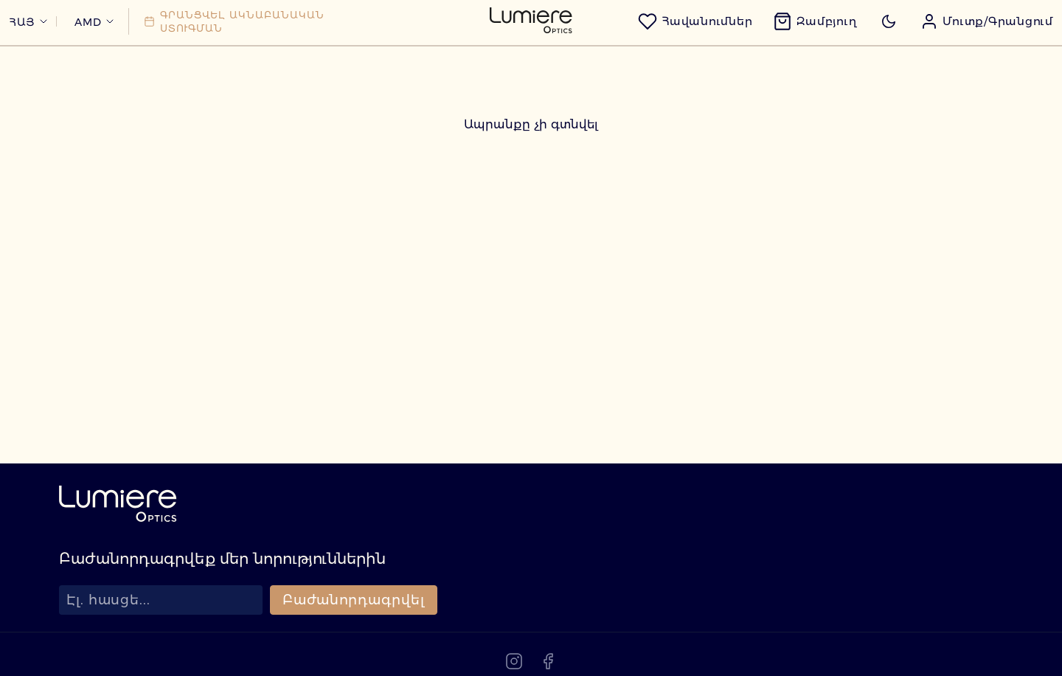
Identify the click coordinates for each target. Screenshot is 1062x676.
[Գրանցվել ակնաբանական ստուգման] (255, 46)
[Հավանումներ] (674, 46)
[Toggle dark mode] (868, 46)
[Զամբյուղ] (794, 46)
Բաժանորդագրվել (353, 648)
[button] (966, 46)
